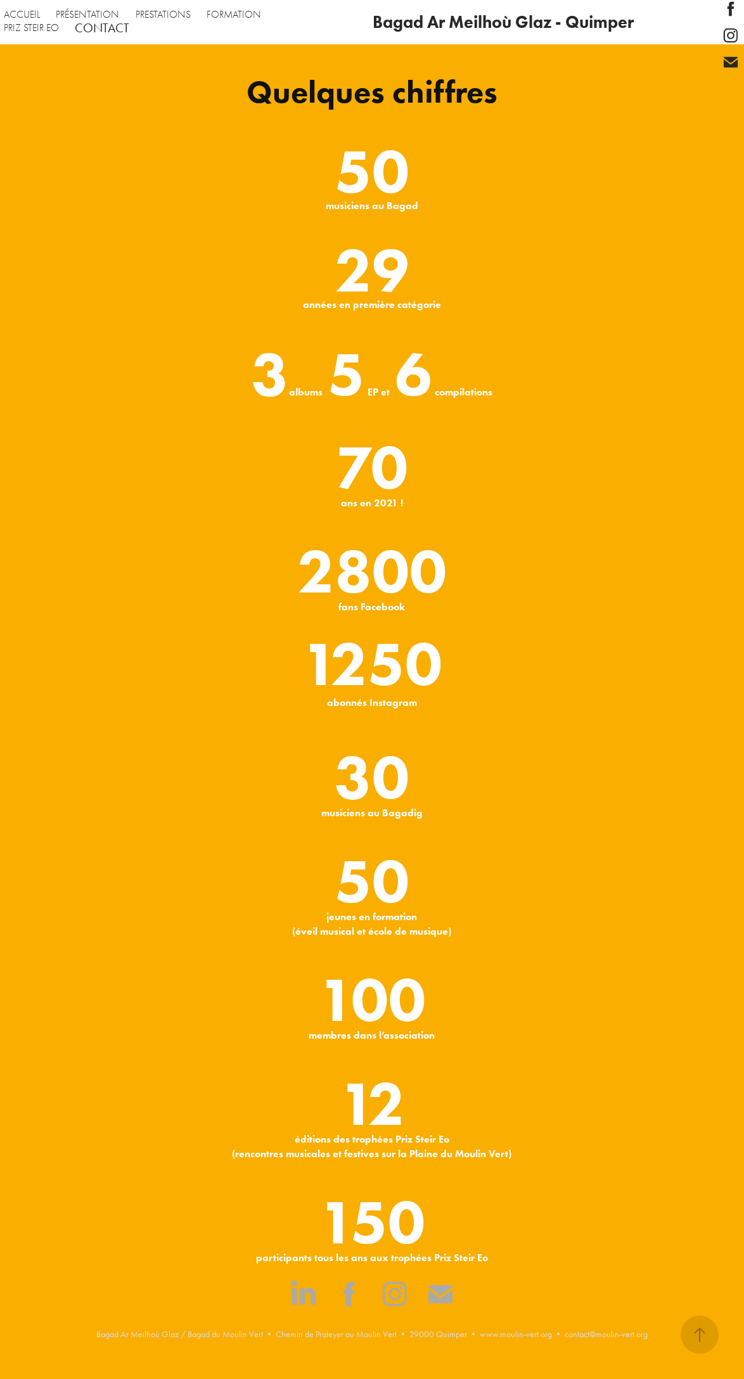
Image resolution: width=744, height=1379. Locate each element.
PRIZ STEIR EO (31, 28)
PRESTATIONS (163, 14)
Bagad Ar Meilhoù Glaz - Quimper (503, 21)
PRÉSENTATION (87, 14)
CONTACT (102, 27)
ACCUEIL (22, 14)
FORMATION (234, 14)
